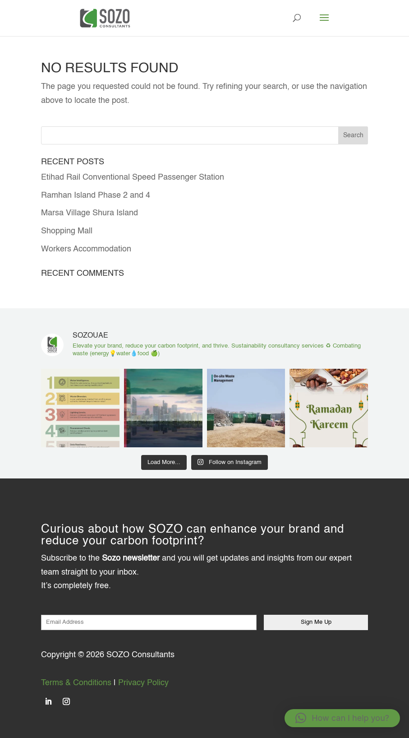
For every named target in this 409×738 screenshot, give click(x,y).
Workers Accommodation (86, 249)
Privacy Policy (143, 683)
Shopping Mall (66, 231)
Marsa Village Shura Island (89, 213)
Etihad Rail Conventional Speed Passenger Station (132, 177)
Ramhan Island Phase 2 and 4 (95, 195)
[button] (342, 718)
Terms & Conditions (76, 683)
